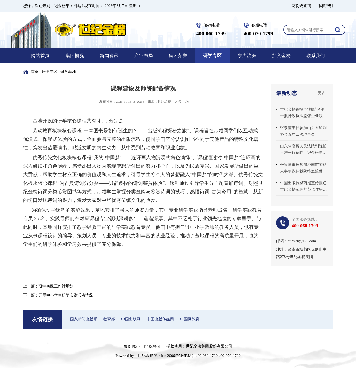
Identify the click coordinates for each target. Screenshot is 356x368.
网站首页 (40, 55)
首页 (34, 72)
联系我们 (315, 55)
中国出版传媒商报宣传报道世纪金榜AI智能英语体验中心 (303, 187)
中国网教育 (189, 319)
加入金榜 (281, 55)
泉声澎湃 (247, 55)
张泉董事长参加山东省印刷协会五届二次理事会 (303, 131)
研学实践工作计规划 (55, 286)
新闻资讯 (109, 55)
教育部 (109, 319)
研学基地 (68, 72)
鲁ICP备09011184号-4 (142, 346)
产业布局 (143, 55)
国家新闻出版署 (83, 319)
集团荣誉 (178, 55)
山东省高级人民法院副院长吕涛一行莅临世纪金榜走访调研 (303, 150)
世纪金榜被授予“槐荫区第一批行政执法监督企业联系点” (303, 113)
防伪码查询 (301, 6)
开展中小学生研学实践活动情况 (65, 295)
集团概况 (74, 55)
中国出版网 (131, 319)
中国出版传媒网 (160, 319)
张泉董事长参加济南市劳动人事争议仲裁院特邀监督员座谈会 (303, 168)
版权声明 (325, 6)
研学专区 (212, 55)
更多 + (323, 93)
